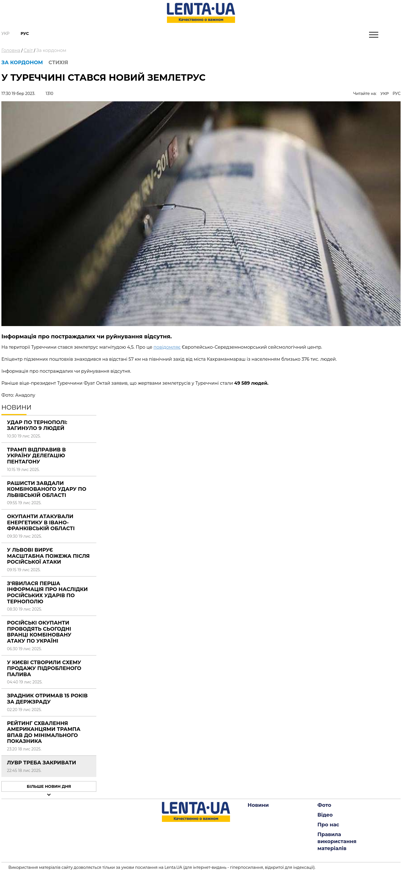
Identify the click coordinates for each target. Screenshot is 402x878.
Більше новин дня (49, 786)
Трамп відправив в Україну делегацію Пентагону (36, 456)
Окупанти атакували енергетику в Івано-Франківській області (41, 522)
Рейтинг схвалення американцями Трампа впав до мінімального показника (43, 732)
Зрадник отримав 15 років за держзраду (47, 699)
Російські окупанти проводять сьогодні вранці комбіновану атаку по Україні (39, 632)
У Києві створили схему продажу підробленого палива (44, 668)
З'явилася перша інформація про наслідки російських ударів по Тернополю (47, 592)
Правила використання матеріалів (336, 841)
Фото (324, 805)
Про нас (328, 825)
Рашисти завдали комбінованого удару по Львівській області (46, 489)
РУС (397, 93)
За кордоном (51, 50)
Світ (28, 50)
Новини (258, 805)
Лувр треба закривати (41, 763)
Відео (325, 815)
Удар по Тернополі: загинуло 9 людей (37, 425)
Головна (10, 50)
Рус (25, 33)
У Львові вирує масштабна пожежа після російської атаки (48, 556)
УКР (385, 93)
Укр (5, 33)
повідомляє (167, 347)
